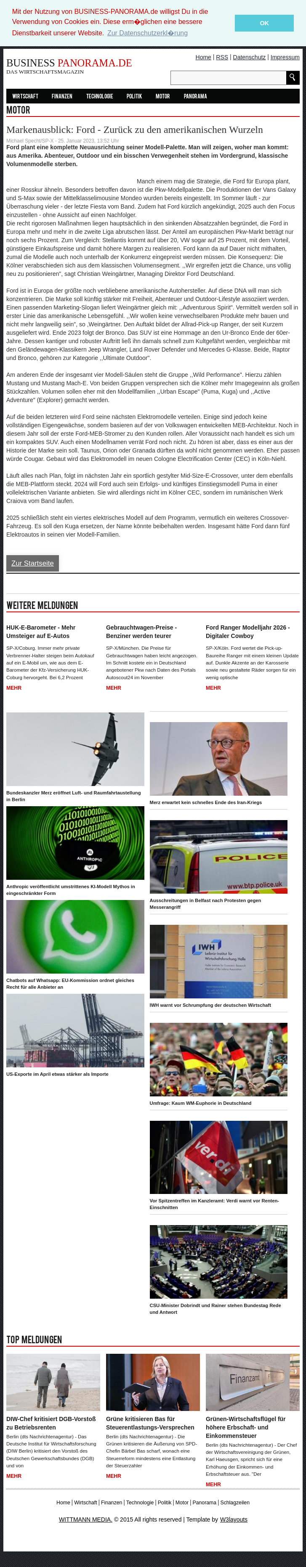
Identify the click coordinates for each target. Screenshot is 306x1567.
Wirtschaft (25, 96)
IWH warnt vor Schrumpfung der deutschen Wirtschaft (210, 1005)
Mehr (13, 688)
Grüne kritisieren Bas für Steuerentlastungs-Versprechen (150, 1423)
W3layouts (233, 1520)
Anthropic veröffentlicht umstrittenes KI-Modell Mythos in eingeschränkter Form (70, 890)
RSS (222, 57)
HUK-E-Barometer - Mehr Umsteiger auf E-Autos (41, 632)
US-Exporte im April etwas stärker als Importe (57, 1074)
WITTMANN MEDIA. (86, 1520)
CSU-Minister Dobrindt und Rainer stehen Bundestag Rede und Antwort (215, 1309)
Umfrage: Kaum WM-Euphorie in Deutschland (201, 1103)
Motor (163, 96)
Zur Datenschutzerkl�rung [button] (147, 33)
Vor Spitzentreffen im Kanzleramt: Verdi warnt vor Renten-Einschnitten (214, 1204)
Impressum (285, 57)
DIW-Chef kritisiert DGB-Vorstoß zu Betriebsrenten (51, 1423)
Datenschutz (249, 57)
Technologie (99, 96)
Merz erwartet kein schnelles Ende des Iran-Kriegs (206, 802)
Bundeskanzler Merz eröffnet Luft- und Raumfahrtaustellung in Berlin (73, 796)
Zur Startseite (32, 563)
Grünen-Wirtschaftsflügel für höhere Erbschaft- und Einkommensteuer (246, 1428)
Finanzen (62, 96)
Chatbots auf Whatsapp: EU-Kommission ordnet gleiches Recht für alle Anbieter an (70, 984)
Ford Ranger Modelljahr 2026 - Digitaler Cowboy (248, 632)
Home (203, 57)
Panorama (195, 96)
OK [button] (264, 23)
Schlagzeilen (234, 1503)
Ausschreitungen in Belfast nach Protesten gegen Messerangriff (205, 904)
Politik (134, 96)
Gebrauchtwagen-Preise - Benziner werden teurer (141, 632)
